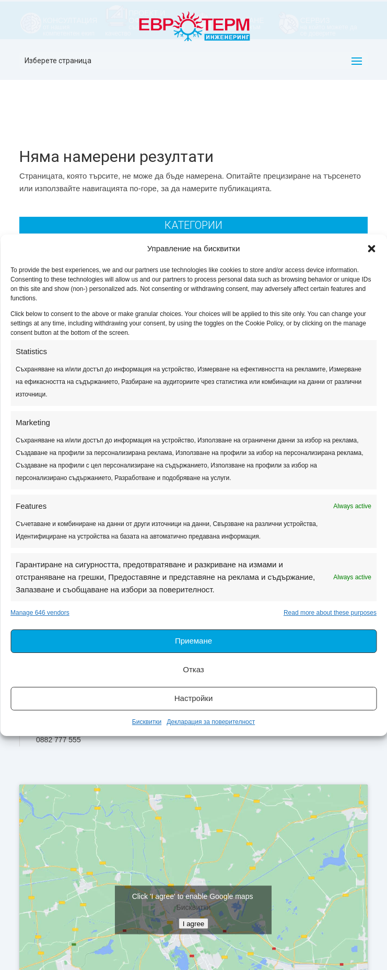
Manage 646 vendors (39, 612)
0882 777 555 (58, 739)
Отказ (193, 669)
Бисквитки (146, 722)
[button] (371, 248)
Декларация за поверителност (211, 722)
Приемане (193, 640)
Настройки (193, 698)
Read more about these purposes (330, 612)
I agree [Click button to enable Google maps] (194, 924)
